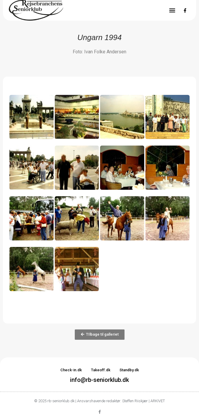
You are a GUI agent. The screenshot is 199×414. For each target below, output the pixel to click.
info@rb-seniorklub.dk (99, 379)
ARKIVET (157, 401)
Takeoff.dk (100, 370)
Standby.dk (129, 370)
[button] (172, 10)
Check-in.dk (71, 370)
